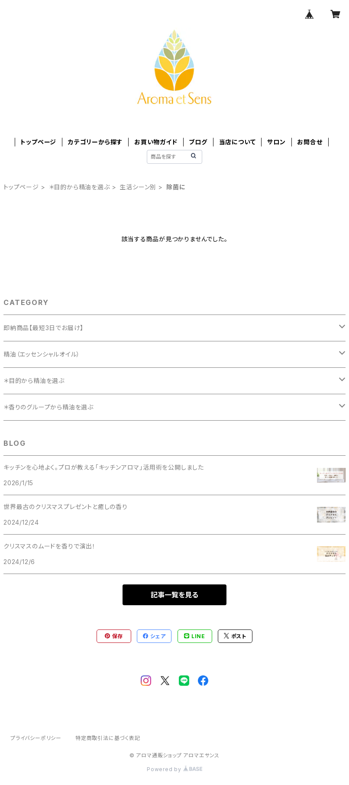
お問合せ (309, 142)
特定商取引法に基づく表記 (107, 738)
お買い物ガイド (156, 142)
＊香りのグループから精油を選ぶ (48, 407)
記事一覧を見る (174, 594)
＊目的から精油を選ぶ (79, 187)
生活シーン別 (138, 187)
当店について (237, 142)
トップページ (38, 142)
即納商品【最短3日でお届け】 (43, 327)
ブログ (198, 142)
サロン (276, 142)
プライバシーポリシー (35, 738)
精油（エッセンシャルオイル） (41, 354)
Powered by (174, 769)
